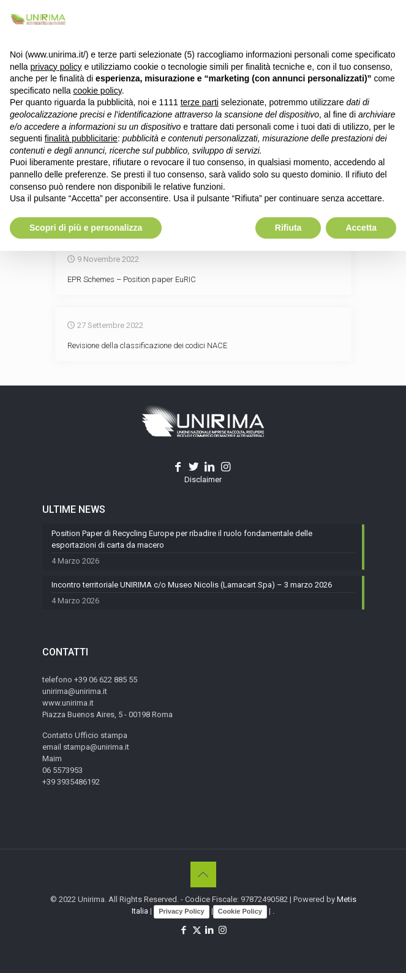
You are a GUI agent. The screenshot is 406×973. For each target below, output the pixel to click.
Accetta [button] (361, 228)
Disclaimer (203, 479)
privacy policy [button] (55, 67)
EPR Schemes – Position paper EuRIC (131, 279)
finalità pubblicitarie (81, 138)
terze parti (200, 102)
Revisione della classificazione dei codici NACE (147, 345)
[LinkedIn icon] (209, 930)
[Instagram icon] (222, 930)
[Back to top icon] (203, 874)
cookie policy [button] (97, 90)
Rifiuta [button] (288, 228)
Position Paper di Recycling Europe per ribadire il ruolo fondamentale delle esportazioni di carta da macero (181, 539)
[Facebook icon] (184, 930)
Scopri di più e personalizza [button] (85, 228)
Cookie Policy (240, 911)
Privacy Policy (182, 911)
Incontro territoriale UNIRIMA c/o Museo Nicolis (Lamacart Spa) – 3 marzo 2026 (191, 584)
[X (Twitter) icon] (196, 930)
